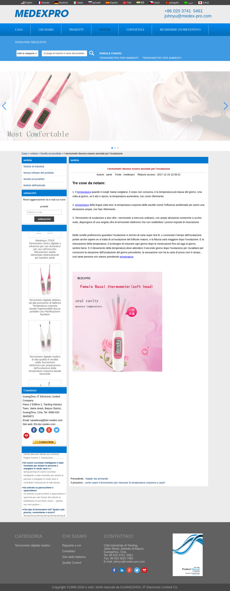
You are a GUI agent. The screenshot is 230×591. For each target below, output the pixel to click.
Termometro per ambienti (119, 57)
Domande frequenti (31, 42)
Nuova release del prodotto (39, 172)
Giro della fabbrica (74, 556)
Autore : (101, 174)
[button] (112, 148)
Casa (19, 29)
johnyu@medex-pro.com (188, 15)
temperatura (84, 192)
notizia (34, 153)
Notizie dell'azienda (34, 185)
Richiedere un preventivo (180, 29)
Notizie (105, 29)
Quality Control (71, 562)
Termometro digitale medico (32, 545)
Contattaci (135, 29)
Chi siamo (46, 29)
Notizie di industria (34, 166)
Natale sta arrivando (97, 478)
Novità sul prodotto (50, 153)
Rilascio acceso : (147, 174)
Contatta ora (44, 442)
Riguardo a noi (71, 545)
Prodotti (76, 29)
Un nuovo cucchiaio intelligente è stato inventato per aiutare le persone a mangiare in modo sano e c (44, 466)
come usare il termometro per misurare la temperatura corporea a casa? (125, 482)
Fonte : (119, 174)
